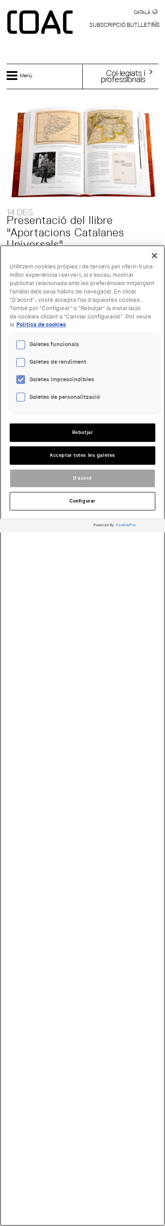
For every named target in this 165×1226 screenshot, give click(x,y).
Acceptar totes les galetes (82, 455)
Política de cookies (41, 324)
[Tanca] (154, 255)
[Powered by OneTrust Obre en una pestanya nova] (127, 526)
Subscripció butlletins (124, 25)
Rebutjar (82, 432)
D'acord (82, 478)
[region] (82, 735)
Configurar (82, 501)
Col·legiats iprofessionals (123, 76)
